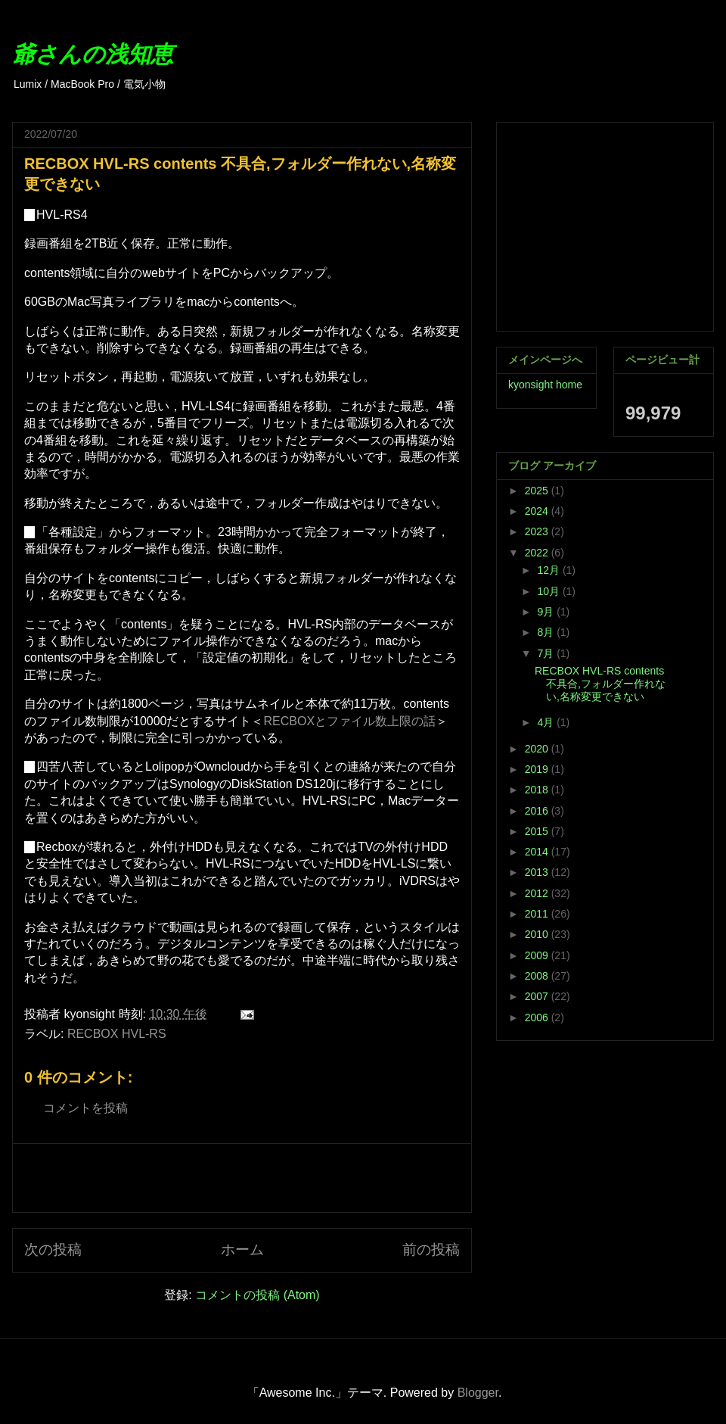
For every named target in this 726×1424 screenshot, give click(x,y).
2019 (538, 769)
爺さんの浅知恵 (92, 54)
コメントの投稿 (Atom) (257, 1294)
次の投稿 (53, 1249)
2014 (538, 852)
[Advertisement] (242, 1178)
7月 (547, 653)
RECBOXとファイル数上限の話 (350, 721)
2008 (538, 976)
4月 (547, 722)
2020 (538, 749)
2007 (538, 996)
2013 (538, 872)
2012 (538, 893)
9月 (547, 612)
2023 (538, 531)
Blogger (478, 1392)
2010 (538, 934)
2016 (538, 811)
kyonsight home (545, 385)
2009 (538, 955)
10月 (549, 591)
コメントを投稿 (85, 1107)
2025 (538, 491)
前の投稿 (431, 1249)
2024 (538, 511)
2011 (538, 914)
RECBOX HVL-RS (116, 1033)
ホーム (242, 1249)
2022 (538, 553)
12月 (549, 570)
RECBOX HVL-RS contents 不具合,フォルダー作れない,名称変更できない (600, 684)
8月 (547, 632)
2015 (538, 831)
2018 (538, 790)
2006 (538, 1017)
